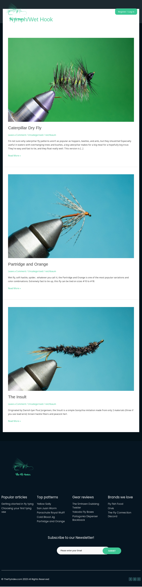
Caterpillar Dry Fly (24, 128)
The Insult (17, 397)
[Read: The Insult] (71, 348)
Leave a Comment (17, 134)
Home (60, 11)
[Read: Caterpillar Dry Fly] (71, 79)
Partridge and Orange (28, 264)
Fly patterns (74, 11)
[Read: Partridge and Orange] (71, 216)
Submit (112, 551)
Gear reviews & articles (95, 11)
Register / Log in (124, 11)
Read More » (14, 155)
